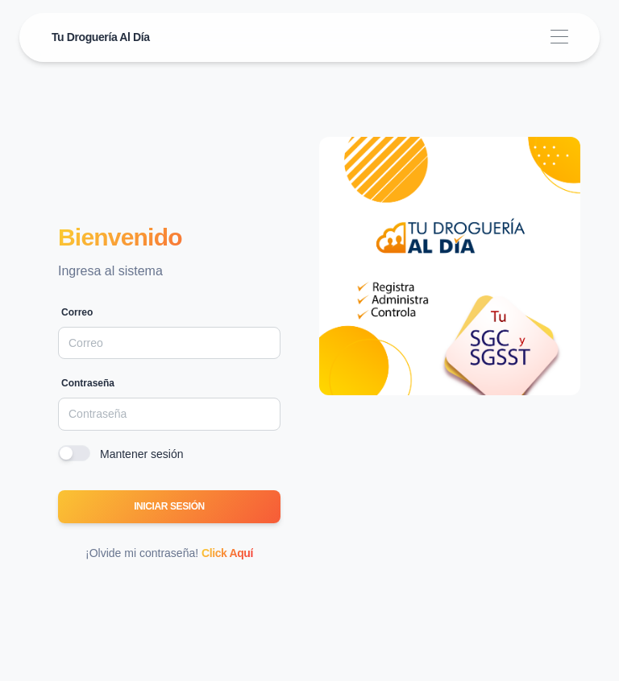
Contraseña (87, 383)
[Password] (169, 414)
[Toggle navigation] (559, 37)
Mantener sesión (142, 454)
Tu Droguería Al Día (101, 37)
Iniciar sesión (169, 506)
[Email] (169, 343)
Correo (77, 312)
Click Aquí (227, 553)
